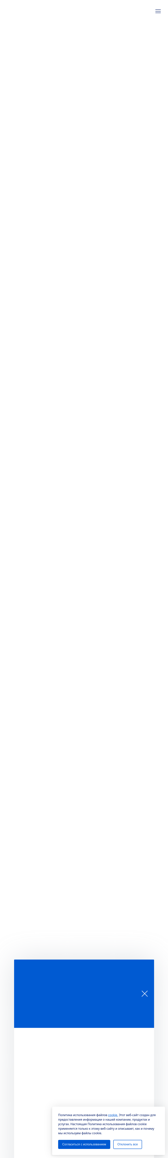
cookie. (113, 1115)
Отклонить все (127, 1144)
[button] (158, 11)
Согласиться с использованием (84, 1144)
